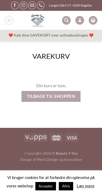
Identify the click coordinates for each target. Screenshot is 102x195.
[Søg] (66, 20)
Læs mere (85, 185)
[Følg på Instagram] (23, 5)
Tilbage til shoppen (51, 96)
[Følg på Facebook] (15, 5)
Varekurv (51, 56)
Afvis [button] (66, 186)
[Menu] (9, 20)
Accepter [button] (46, 186)
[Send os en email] (32, 5)
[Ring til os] (41, 5)
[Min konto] (79, 20)
